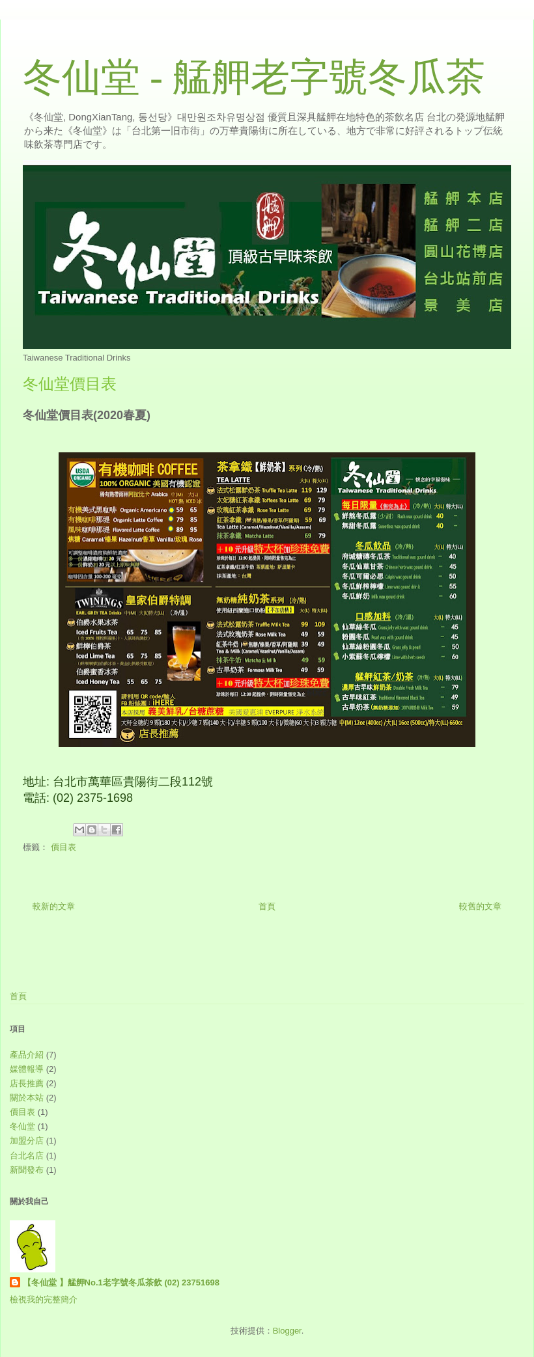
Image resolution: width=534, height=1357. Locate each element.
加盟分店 (27, 1140)
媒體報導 (27, 1069)
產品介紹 (27, 1055)
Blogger (287, 1331)
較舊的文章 (480, 906)
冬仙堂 (22, 1126)
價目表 (63, 847)
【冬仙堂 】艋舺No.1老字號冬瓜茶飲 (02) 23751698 (121, 1282)
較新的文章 (54, 906)
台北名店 (27, 1155)
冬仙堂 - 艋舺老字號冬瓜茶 (254, 77)
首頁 (267, 906)
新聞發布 (27, 1170)
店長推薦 (27, 1083)
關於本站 (27, 1098)
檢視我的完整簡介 (43, 1299)
